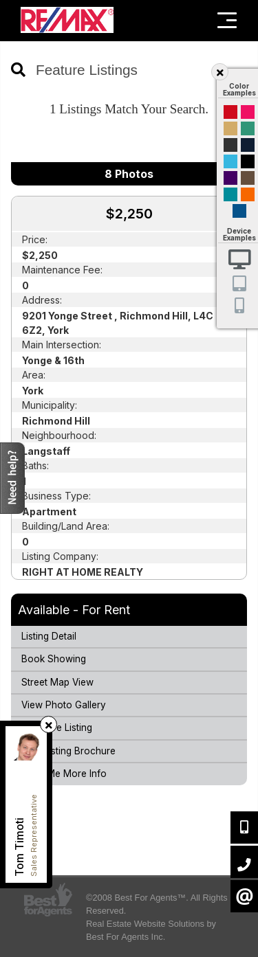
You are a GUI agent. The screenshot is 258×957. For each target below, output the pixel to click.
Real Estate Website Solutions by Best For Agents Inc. (151, 930)
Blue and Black (230, 194)
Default (239, 211)
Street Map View (57, 682)
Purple (230, 178)
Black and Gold (230, 145)
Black (248, 161)
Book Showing (53, 658)
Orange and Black (248, 194)
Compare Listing (56, 727)
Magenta (248, 112)
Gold (230, 128)
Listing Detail (48, 636)
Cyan (230, 161)
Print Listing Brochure (68, 750)
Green (248, 128)
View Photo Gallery (63, 704)
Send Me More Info (64, 773)
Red (230, 112)
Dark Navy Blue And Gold (248, 145)
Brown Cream (248, 178)
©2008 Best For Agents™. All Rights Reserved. (157, 904)
